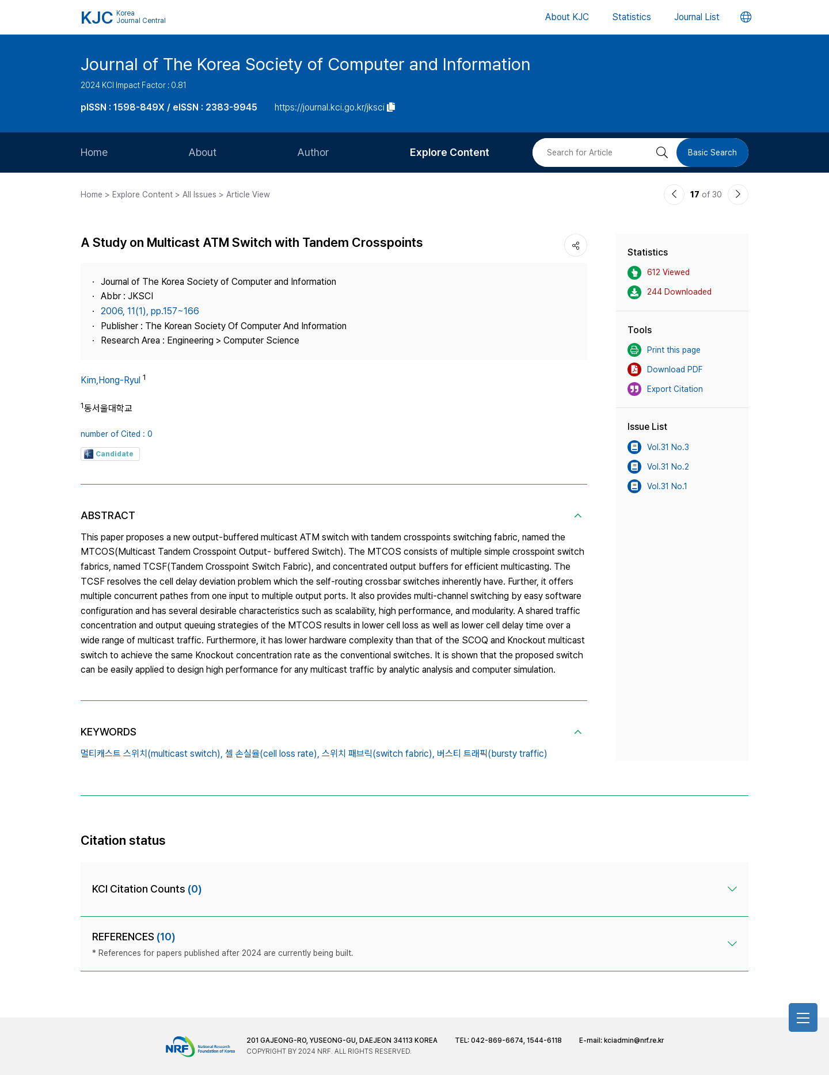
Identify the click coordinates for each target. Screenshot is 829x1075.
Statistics (631, 17)
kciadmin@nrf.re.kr (634, 1040)
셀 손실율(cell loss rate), (272, 753)
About (202, 152)
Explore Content (449, 152)
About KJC (567, 17)
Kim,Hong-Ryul (110, 380)
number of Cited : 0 (117, 434)
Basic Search (712, 152)
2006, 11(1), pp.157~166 (150, 311)
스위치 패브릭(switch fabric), (378, 753)
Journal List (697, 17)
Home (94, 152)
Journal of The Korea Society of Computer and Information (306, 64)
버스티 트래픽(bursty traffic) (492, 753)
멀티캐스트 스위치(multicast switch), (152, 753)
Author (313, 152)
